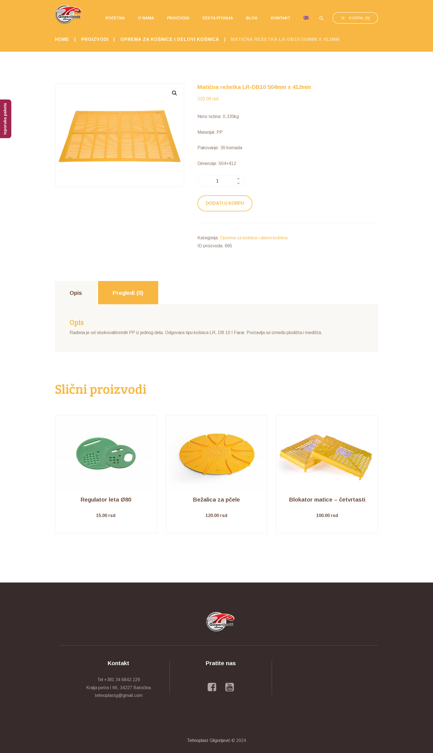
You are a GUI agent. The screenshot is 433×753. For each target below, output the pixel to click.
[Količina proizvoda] (221, 181)
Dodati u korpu (225, 203)
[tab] (76, 293)
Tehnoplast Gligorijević (208, 740)
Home (62, 39)
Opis (76, 293)
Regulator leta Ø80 (106, 499)
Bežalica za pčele (216, 499)
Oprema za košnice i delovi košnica (169, 39)
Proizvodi (95, 39)
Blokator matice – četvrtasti (327, 499)
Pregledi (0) (128, 293)
